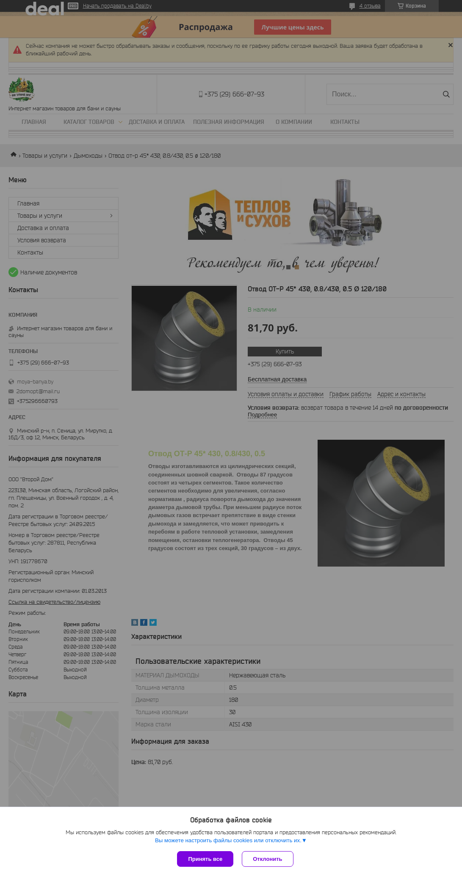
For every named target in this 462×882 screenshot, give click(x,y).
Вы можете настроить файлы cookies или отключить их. (228, 840)
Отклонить (267, 859)
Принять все (205, 859)
